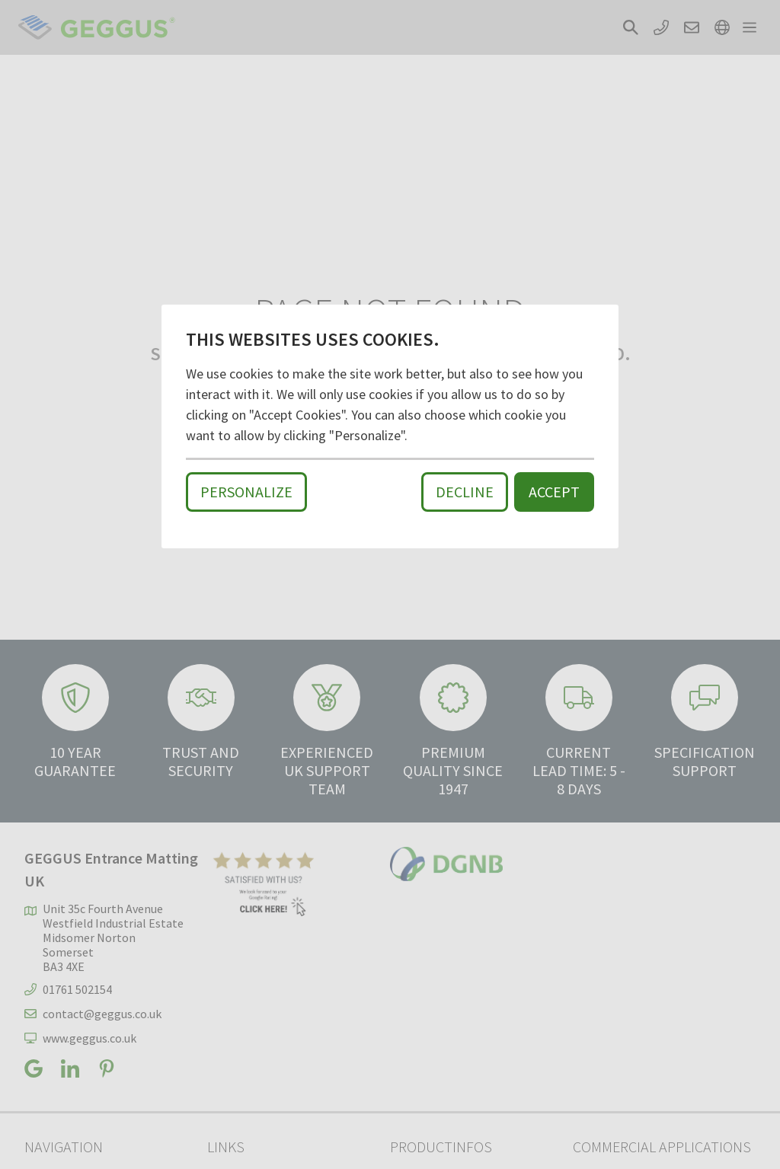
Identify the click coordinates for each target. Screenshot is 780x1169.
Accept (554, 491)
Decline (465, 491)
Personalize (246, 491)
